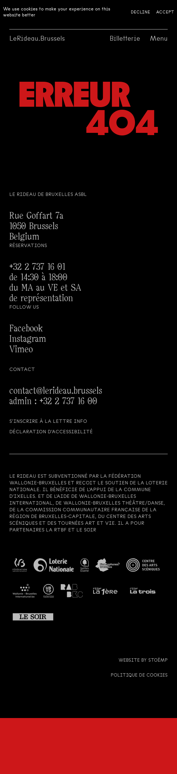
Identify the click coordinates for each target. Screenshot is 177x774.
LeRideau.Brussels (37, 38)
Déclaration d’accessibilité (51, 431)
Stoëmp (158, 660)
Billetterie (125, 38)
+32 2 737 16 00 (68, 401)
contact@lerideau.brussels (55, 391)
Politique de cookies (139, 675)
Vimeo (21, 349)
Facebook (26, 328)
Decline (140, 12)
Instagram (27, 339)
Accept (165, 12)
